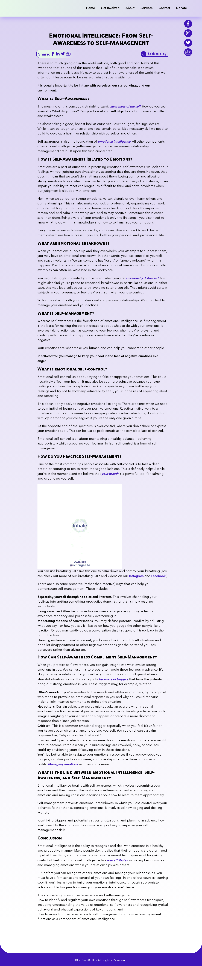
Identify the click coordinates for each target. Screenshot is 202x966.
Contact (164, 8)
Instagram (136, 576)
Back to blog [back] (157, 54)
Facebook (158, 576)
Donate (181, 8)
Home (90, 8)
